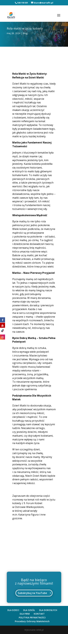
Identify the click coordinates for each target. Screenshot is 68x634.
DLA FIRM (25, 613)
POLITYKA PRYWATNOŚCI (32, 617)
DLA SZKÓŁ (29, 610)
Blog (25, 33)
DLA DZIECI (13, 610)
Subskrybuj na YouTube (32, 593)
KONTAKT (39, 613)
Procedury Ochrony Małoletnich (32, 621)
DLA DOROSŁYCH (48, 610)
